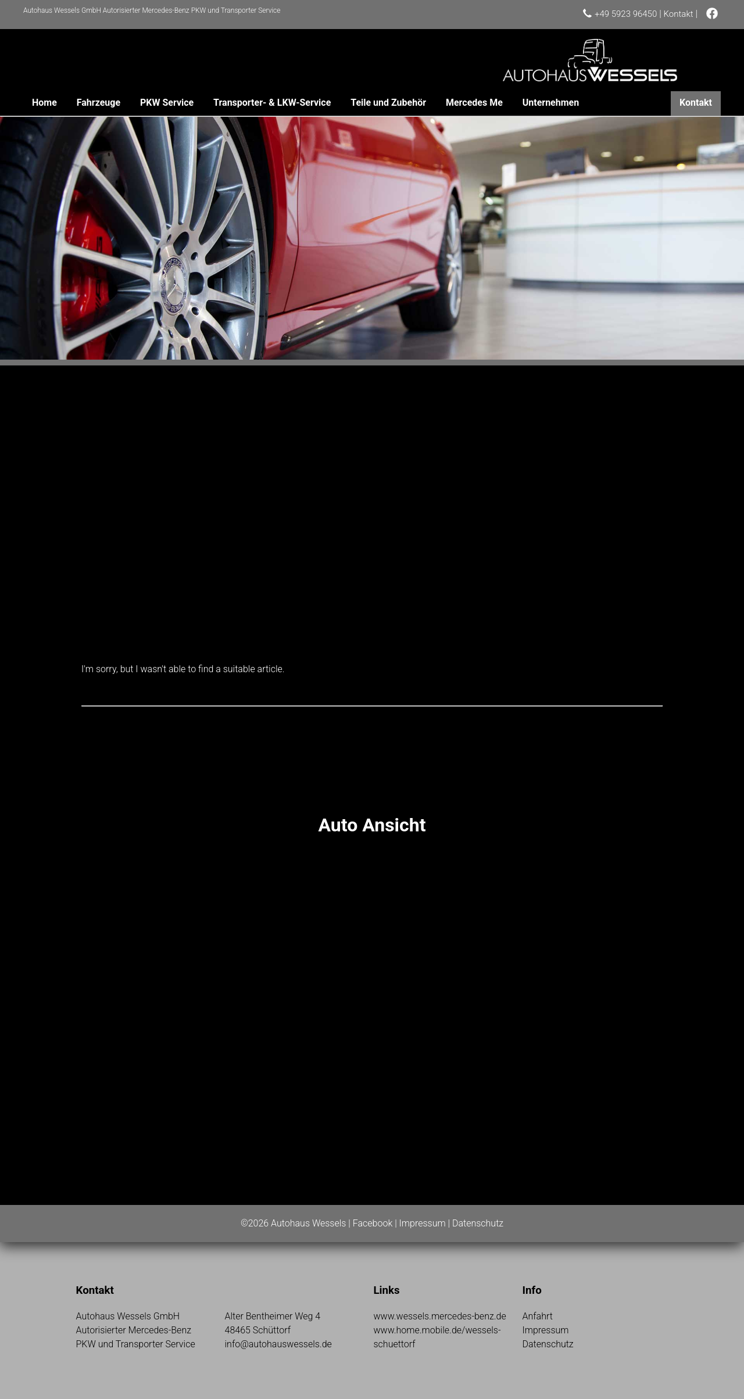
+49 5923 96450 (626, 14)
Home (44, 102)
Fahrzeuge (98, 102)
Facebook (372, 1223)
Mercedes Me (474, 102)
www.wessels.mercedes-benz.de (440, 1316)
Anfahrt (538, 1316)
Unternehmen (551, 102)
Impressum (422, 1223)
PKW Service (167, 102)
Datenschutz (477, 1223)
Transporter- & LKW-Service (272, 102)
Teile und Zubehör (388, 102)
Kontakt (678, 14)
